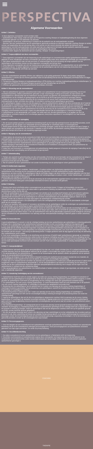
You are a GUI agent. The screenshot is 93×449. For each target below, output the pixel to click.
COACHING (46, 378)
